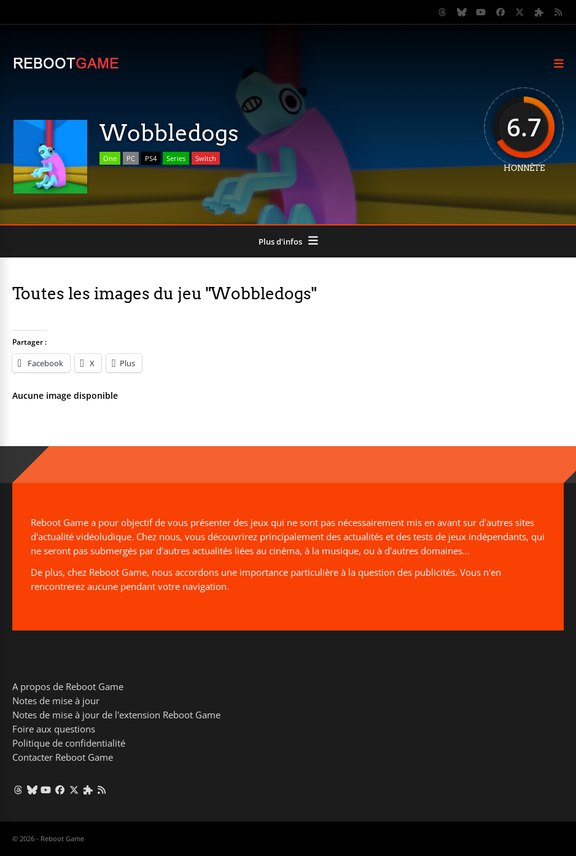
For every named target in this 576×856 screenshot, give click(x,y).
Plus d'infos (280, 241)
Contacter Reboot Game (62, 757)
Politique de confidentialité (68, 743)
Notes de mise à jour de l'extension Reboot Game (116, 715)
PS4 (151, 158)
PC (130, 158)
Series (175, 158)
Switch (205, 158)
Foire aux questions (53, 729)
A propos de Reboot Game (67, 686)
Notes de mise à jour (55, 700)
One (110, 158)
